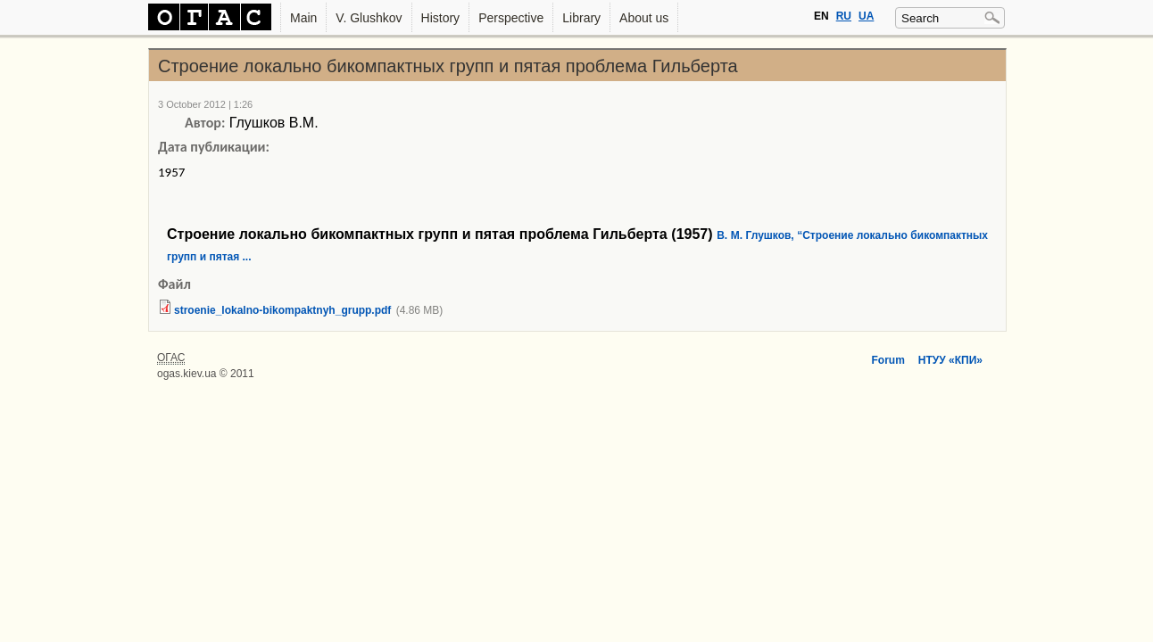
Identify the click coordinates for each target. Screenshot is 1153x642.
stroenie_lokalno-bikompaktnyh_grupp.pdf (282, 310)
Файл (174, 284)
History (440, 18)
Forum (887, 360)
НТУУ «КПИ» (950, 360)
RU (843, 16)
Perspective (510, 18)
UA (866, 16)
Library (581, 18)
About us (643, 18)
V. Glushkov (369, 18)
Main (303, 18)
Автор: (205, 122)
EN (821, 16)
